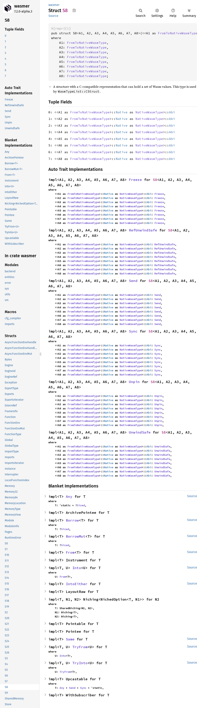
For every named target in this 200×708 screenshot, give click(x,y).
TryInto (80, 663)
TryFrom (80, 647)
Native (121, 112)
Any (69, 496)
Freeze (135, 179)
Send (133, 280)
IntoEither (77, 584)
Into (76, 568)
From (70, 552)
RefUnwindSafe (143, 230)
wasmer (22, 6)
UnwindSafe (140, 432)
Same (70, 639)
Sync (133, 331)
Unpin (134, 381)
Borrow (72, 520)
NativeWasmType (149, 112)
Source (53, 16)
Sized (81, 505)
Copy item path (74, 10)
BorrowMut (75, 536)
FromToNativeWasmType (177, 33)
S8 (155, 179)
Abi (172, 112)
